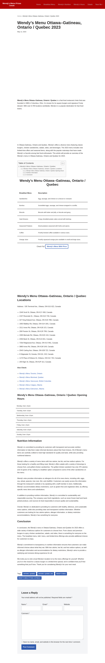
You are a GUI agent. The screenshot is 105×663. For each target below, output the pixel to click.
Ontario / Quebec (29, 573)
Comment (25, 613)
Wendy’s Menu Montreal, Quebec (31, 377)
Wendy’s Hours (79, 4)
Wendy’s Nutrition (64, 4)
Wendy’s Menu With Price (57, 246)
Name (24, 604)
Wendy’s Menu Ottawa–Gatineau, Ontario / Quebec (37, 166)
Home (38, 4)
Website (67, 604)
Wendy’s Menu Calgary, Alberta (30, 385)
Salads (90, 4)
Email (45, 604)
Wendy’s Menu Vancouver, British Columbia (35, 381)
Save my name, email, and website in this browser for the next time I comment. (51, 642)
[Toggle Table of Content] (61, 163)
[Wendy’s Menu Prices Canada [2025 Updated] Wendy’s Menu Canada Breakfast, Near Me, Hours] (12, 4)
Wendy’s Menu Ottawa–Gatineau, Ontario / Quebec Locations (42, 168)
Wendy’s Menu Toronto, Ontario (30, 373)
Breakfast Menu (49, 4)
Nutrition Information (32, 172)
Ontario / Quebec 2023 (45, 573)
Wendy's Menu (61, 573)
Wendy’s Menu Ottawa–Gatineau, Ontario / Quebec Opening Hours (45, 170)
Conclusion (29, 174)
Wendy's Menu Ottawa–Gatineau (29, 578)
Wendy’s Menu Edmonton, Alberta (31, 389)
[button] (102, 4)
